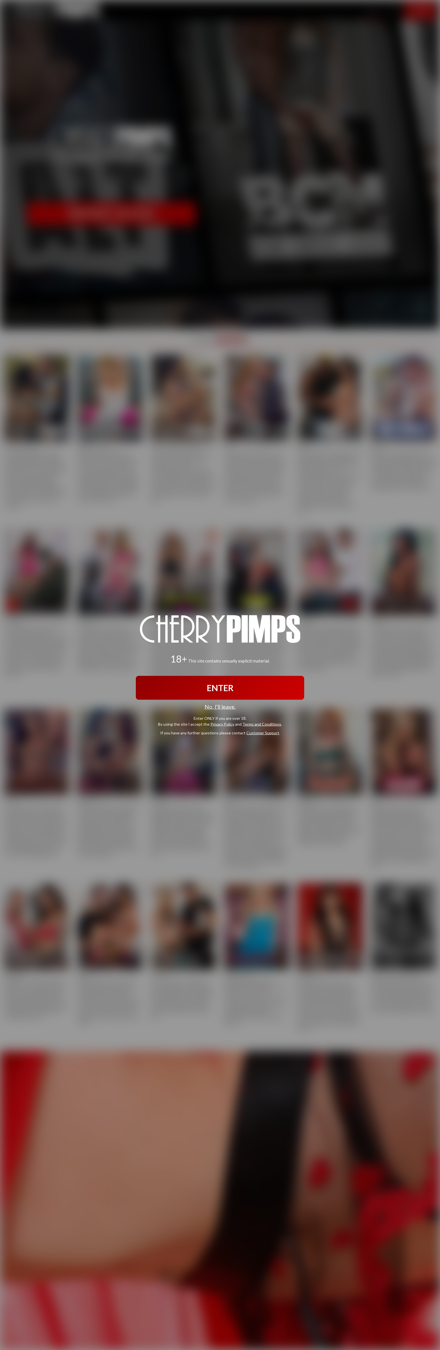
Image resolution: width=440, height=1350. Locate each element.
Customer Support (262, 732)
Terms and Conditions (261, 723)
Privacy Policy (222, 723)
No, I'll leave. (220, 706)
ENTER (220, 688)
